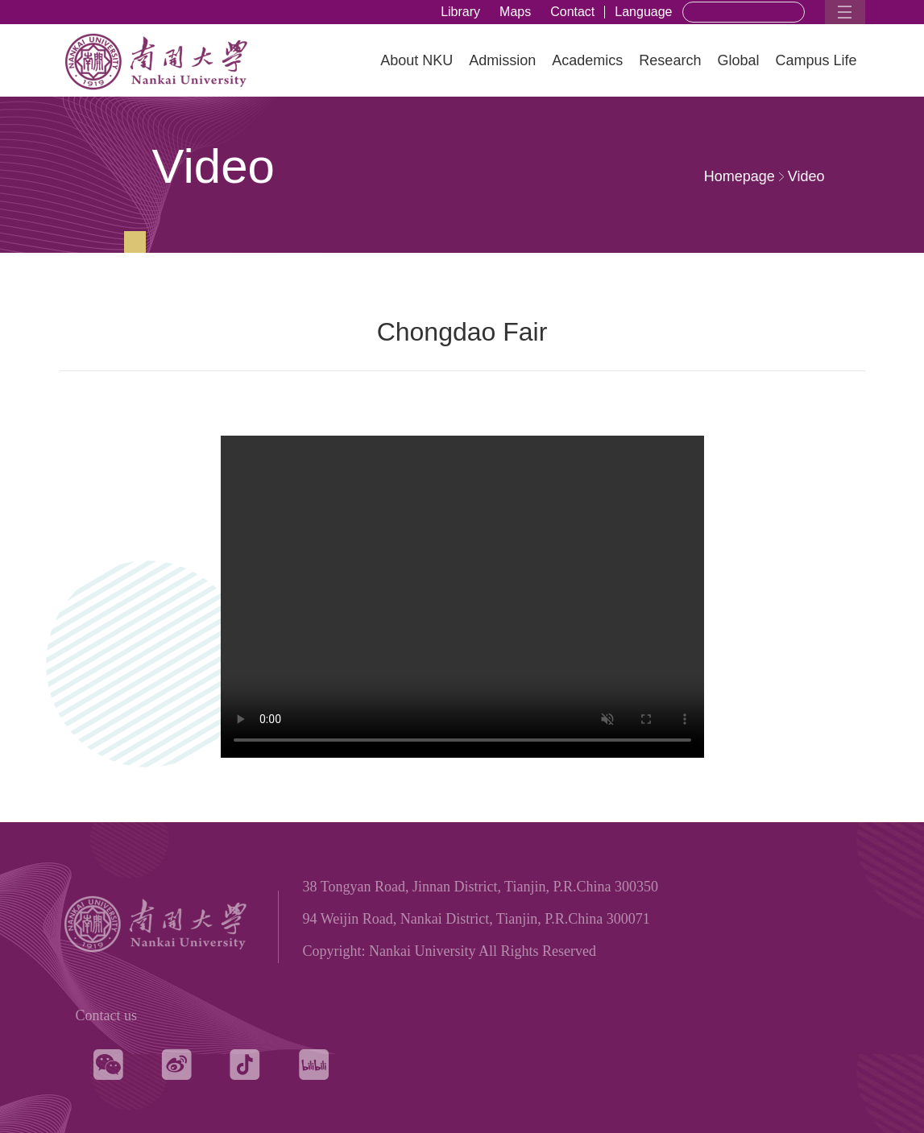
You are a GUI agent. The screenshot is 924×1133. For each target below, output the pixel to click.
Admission (502, 60)
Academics (587, 60)
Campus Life (815, 60)
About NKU (416, 60)
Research (670, 60)
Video (806, 176)
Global (738, 60)
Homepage (739, 176)
